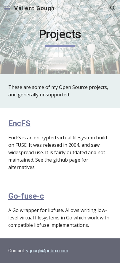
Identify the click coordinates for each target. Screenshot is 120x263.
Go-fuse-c (26, 196)
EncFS (19, 123)
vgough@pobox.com (47, 251)
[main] (60, 37)
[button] (7, 8)
